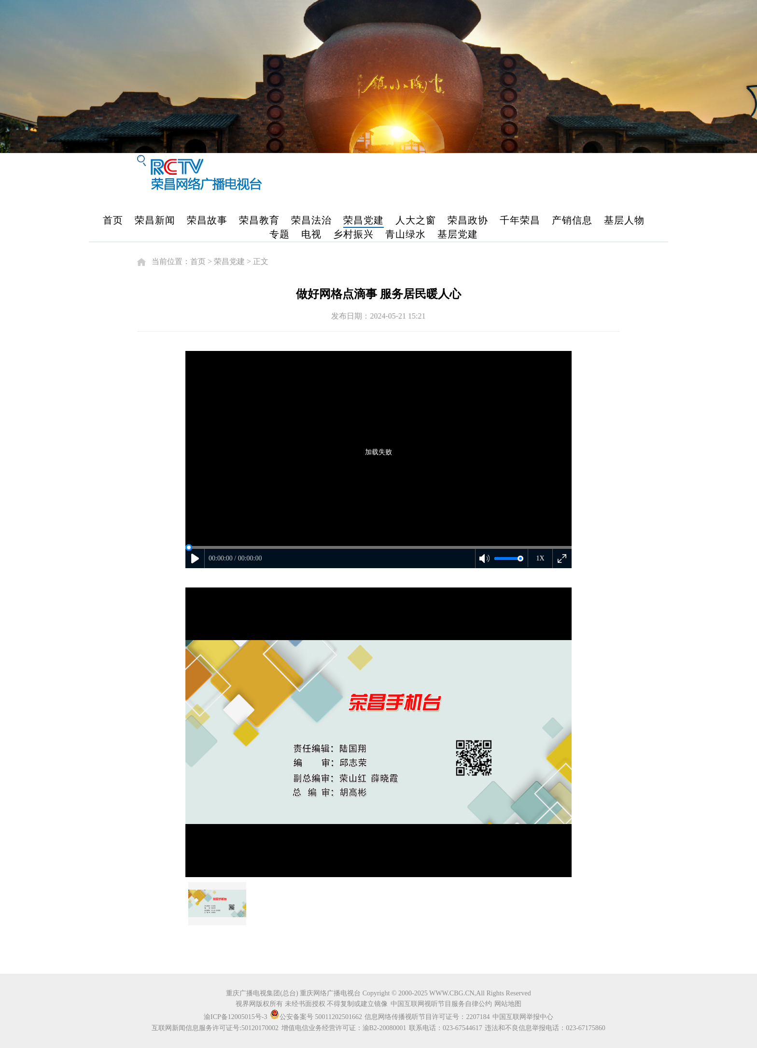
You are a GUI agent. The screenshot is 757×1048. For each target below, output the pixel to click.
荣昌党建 (363, 220)
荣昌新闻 (155, 220)
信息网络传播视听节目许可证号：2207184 (427, 1016)
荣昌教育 (259, 220)
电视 (311, 234)
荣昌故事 (207, 220)
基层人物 (624, 220)
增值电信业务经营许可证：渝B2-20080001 (344, 1028)
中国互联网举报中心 (522, 1016)
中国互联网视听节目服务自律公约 (441, 1003)
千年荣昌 (520, 220)
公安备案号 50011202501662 (317, 1016)
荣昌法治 (311, 220)
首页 (113, 220)
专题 (279, 234)
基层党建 (457, 234)
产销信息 (572, 220)
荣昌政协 (468, 220)
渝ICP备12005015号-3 (235, 1016)
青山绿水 (405, 234)
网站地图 (507, 1003)
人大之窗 (415, 220)
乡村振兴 (353, 234)
